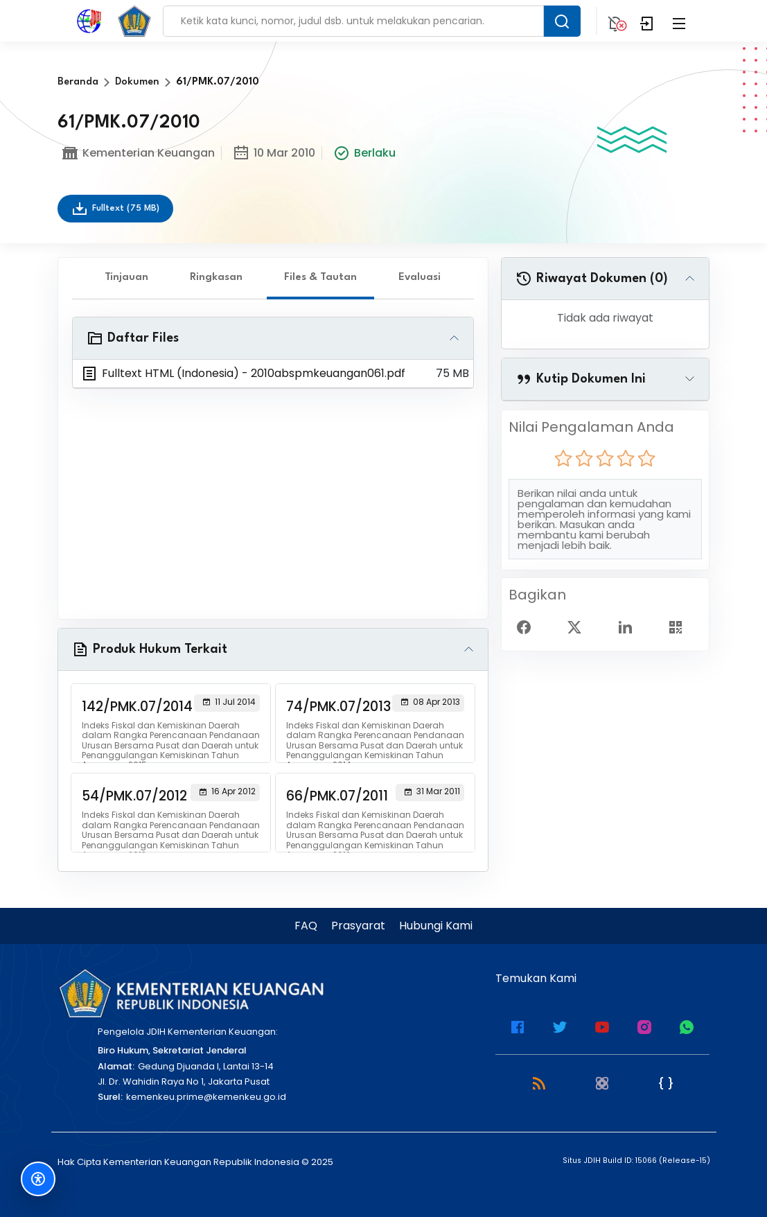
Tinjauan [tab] (126, 277)
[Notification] (615, 21)
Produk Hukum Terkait (149, 649)
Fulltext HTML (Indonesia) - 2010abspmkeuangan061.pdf (243, 374)
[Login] (647, 21)
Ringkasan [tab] (216, 277)
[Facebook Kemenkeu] (517, 1025)
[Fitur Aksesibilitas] (38, 1179)
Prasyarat (358, 926)
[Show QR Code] (681, 626)
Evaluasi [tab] (419, 277)
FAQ (305, 926)
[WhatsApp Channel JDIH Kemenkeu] (686, 1025)
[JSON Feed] (666, 1082)
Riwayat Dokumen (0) (591, 278)
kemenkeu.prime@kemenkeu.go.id (206, 1096)
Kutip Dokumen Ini (580, 379)
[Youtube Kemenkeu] (602, 1025)
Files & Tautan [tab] (320, 277)
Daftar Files (133, 338)
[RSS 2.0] (539, 1082)
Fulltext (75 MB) (115, 208)
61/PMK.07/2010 (217, 82)
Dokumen (137, 82)
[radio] (563, 458)
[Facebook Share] (529, 626)
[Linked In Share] (630, 626)
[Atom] (602, 1082)
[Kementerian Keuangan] (191, 993)
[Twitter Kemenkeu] (560, 1025)
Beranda (78, 82)
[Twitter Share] (580, 626)
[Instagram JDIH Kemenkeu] (644, 1025)
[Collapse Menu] (679, 21)
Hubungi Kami (436, 926)
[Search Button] (562, 21)
